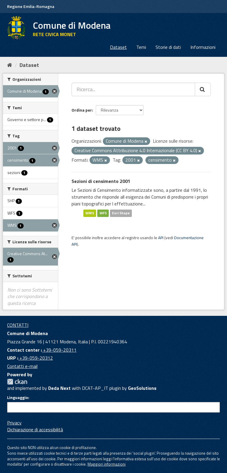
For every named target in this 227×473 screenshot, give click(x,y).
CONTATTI (17, 325)
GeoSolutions (142, 388)
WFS (103, 213)
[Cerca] (203, 89)
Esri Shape (121, 213)
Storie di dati (168, 47)
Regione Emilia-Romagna (30, 6)
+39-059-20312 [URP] (35, 357)
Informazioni (202, 47)
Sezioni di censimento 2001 (101, 181)
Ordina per (82, 110)
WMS (89, 213)
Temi (141, 47)
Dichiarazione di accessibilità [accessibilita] (35, 429)
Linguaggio (17, 397)
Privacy (14, 422)
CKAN (17, 382)
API (160, 238)
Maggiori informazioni (106, 464)
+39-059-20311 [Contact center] (59, 349)
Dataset (118, 47)
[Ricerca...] (133, 89)
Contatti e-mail (22, 366)
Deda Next (59, 388)
